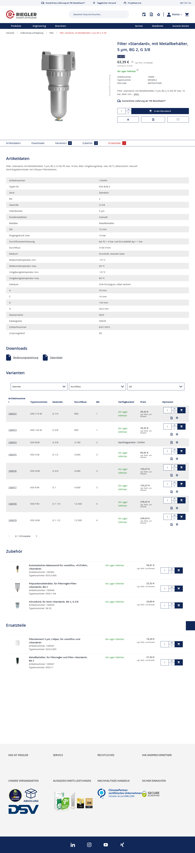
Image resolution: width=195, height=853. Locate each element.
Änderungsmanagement (67, 734)
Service (139, 25)
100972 (12, 413)
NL (190, 3)
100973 (12, 429)
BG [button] (130, 386)
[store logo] (36, 14)
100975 (12, 454)
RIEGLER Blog (16, 718)
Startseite (10, 33)
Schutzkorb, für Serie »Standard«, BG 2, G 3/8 (53, 601)
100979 (12, 520)
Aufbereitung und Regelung (31, 33)
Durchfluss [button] (76, 386)
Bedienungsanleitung (25, 357)
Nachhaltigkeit (16, 723)
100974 (12, 442)
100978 (12, 503)
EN (185, 3)
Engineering (39, 25)
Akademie (157, 25)
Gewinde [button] (16, 386)
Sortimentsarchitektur (21, 734)
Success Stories (180, 25)
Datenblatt (56, 357)
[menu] (63, 26)
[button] (177, 14)
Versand (149, 63)
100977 (12, 487)
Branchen (60, 25)
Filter (52, 33)
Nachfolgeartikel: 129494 (131, 442)
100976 (12, 470)
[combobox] (96, 14)
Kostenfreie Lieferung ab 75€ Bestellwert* (144, 100)
